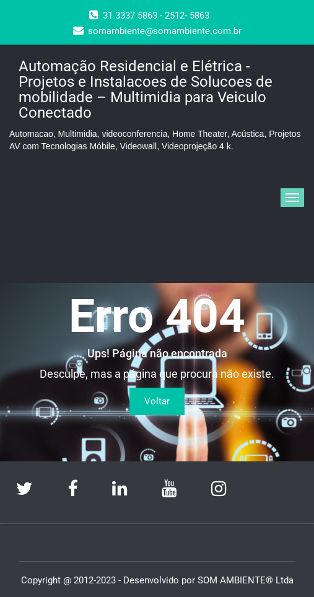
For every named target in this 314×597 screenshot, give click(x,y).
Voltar (157, 401)
